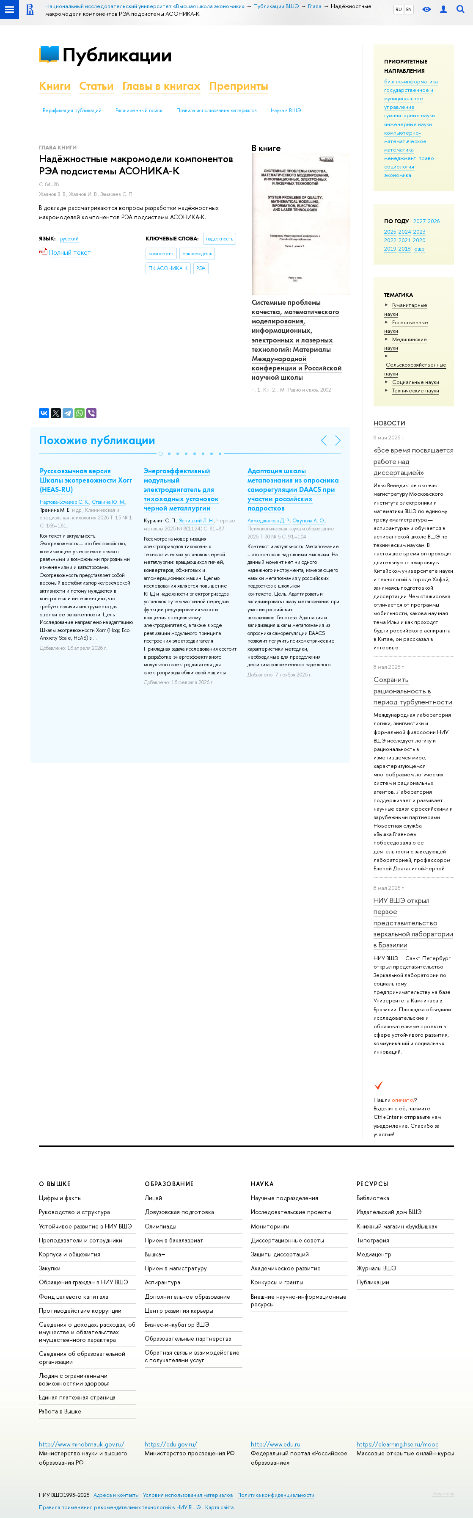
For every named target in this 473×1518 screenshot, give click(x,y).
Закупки (49, 1268)
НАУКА (262, 1184)
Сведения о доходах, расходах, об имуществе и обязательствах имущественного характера (87, 1332)
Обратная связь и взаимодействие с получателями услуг (192, 1356)
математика (399, 149)
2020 (419, 240)
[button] (161, 454)
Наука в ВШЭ (286, 110)
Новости (389, 423)
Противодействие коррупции (80, 1310)
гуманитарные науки (409, 115)
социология (399, 166)
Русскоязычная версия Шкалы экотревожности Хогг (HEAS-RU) (86, 480)
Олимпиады (160, 1226)
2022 (390, 240)
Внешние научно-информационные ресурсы (298, 1300)
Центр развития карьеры (179, 1310)
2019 (390, 248)
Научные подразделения (284, 1198)
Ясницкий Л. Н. (196, 520)
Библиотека (373, 1198)
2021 (405, 240)
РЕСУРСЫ (373, 1184)
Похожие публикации (97, 440)
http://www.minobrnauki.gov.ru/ (81, 1444)
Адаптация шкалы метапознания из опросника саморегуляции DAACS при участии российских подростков (293, 489)
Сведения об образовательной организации (82, 1357)
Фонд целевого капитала (73, 1296)
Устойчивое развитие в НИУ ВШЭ (85, 1226)
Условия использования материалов (188, 1495)
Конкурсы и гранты (277, 1282)
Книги (55, 85)
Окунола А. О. (308, 520)
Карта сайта (219, 1507)
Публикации (117, 54)
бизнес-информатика (411, 81)
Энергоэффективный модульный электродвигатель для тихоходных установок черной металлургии (181, 489)
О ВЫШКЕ (55, 1184)
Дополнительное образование (187, 1296)
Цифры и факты (60, 1198)
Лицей (153, 1198)
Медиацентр (374, 1254)
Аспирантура (162, 1282)
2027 (419, 221)
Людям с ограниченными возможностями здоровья (74, 1379)
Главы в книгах (161, 85)
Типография (373, 1240)
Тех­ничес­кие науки (415, 390)
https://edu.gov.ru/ (171, 1444)
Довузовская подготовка (179, 1212)
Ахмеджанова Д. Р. (269, 520)
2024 (405, 231)
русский (69, 238)
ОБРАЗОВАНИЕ (169, 1184)
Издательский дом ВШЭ (389, 1212)
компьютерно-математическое (405, 137)
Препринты (238, 85)
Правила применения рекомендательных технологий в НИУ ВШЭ (120, 1507)
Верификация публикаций (72, 110)
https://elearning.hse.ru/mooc (397, 1444)
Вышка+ (155, 1254)
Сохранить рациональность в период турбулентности (413, 690)
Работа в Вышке (60, 1411)
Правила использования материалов (216, 110)
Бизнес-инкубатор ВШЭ (177, 1324)
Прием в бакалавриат (174, 1240)
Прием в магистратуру (176, 1268)
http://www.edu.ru (275, 1444)
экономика (397, 175)
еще (419, 248)
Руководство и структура (74, 1212)
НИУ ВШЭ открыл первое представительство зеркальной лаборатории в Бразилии (413, 922)
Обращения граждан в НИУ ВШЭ (83, 1282)
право (426, 158)
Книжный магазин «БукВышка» (397, 1226)
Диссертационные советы (287, 1240)
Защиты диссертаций (280, 1254)
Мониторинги (270, 1226)
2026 (434, 221)
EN (409, 9)
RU (399, 9)
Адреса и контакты (116, 1495)
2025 (390, 231)
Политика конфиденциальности (275, 1495)
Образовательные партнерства (188, 1338)
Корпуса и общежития (69, 1254)
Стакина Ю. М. (108, 502)
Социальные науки (415, 382)
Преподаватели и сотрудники (80, 1240)
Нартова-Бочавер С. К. (64, 502)
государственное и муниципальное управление (408, 98)
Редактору (443, 1493)
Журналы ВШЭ (376, 1268)
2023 (419, 231)
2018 (405, 248)
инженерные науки (408, 124)
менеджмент (400, 158)
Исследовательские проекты (291, 1212)
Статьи (96, 85)
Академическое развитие (286, 1268)
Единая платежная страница (77, 1397)
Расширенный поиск (139, 110)
